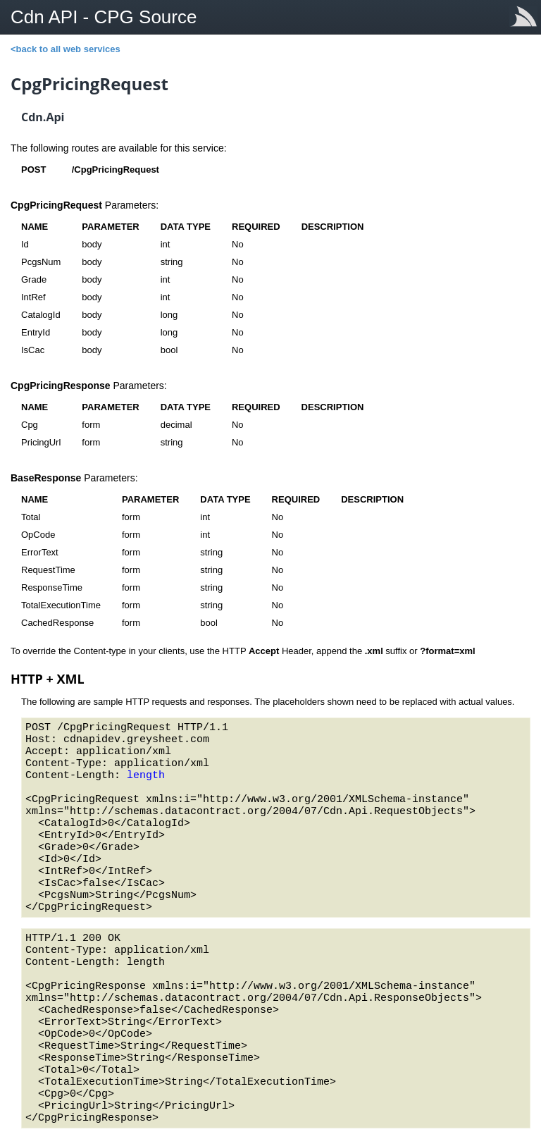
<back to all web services (65, 49)
